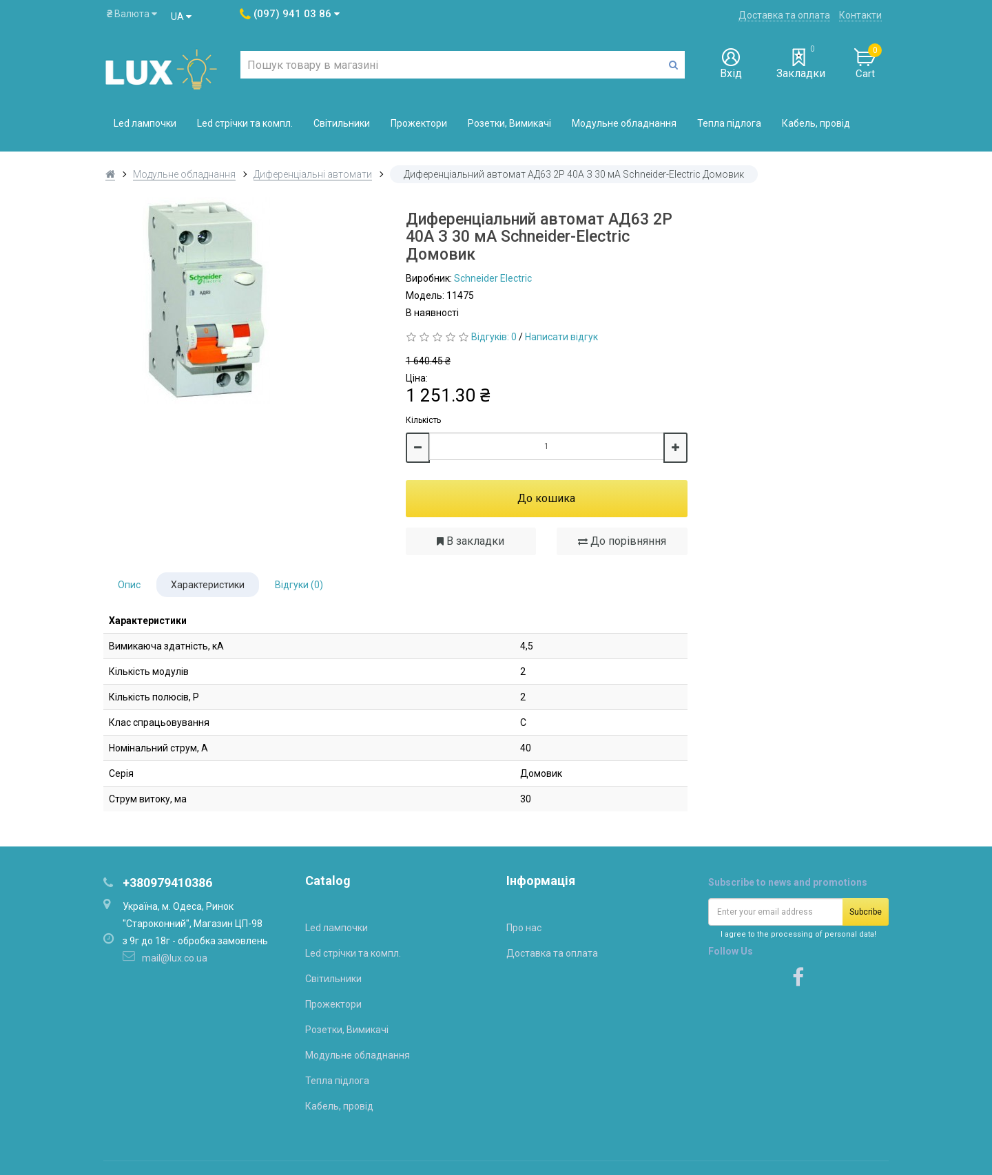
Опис (129, 584)
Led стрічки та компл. (245, 123)
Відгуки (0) (299, 584)
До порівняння (622, 541)
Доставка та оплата (784, 15)
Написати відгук (561, 336)
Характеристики (208, 584)
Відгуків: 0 (494, 336)
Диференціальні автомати (313, 174)
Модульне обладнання (624, 123)
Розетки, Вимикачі (509, 123)
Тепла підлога (729, 123)
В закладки (470, 541)
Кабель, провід (816, 123)
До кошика (546, 498)
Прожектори (419, 123)
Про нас (523, 927)
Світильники (341, 123)
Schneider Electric (493, 278)
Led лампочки (145, 123)
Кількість (423, 420)
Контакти (860, 15)
